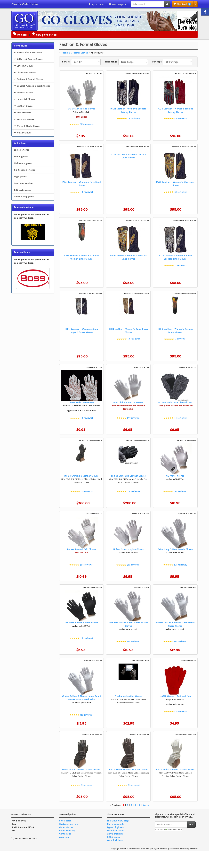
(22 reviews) (180, 491)
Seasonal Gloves (24, 119)
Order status (66, 827)
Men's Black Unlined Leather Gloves (81, 769)
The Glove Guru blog (118, 820)
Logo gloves (20, 176)
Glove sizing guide (24, 196)
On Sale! (22, 35)
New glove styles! (44, 35)
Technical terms (115, 830)
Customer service (23, 183)
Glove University (115, 824)
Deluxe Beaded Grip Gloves (81, 549)
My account (96, 4)
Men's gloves (21, 156)
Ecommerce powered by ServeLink (183, 849)
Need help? (117, 4)
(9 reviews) (86, 638)
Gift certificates (22, 190)
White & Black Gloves (27, 126)
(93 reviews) (87, 124)
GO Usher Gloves (175, 475)
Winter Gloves (23, 132)
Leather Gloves (23, 106)
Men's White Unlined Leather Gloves (175, 769)
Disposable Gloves (25, 72)
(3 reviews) (180, 118)
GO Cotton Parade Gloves (81, 108)
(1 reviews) (180, 265)
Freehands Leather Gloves (128, 696)
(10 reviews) (86, 714)
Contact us (65, 833)
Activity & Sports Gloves (28, 59)
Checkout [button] (182, 4)
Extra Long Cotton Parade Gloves (175, 549)
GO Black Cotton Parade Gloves (81, 622)
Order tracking (67, 830)
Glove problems (115, 833)
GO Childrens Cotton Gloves (128, 402)
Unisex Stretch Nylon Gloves (128, 549)
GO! (191, 824)
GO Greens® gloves (24, 170)
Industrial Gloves (24, 99)
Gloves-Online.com (24, 4)
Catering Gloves (23, 65)
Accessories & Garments (28, 52)
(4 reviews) (180, 418)
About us (64, 837)
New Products (22, 112)
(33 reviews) (133, 564)
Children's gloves (23, 163)
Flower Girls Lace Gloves (81, 402)
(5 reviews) (134, 118)
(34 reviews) (87, 564)
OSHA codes (113, 837)
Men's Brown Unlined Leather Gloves (128, 769)
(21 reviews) (180, 564)
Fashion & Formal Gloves (28, 79)
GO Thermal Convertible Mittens (175, 402)
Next (145, 805)
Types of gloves (115, 827)
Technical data (115, 840)
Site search (65, 820)
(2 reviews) (180, 711)
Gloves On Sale (23, 92)
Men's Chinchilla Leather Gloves (81, 475)
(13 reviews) (180, 641)
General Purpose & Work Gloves (32, 86)
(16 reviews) (133, 641)
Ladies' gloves (21, 149)
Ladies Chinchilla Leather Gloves (128, 475)
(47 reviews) (133, 418)
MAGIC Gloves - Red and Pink (175, 696)
